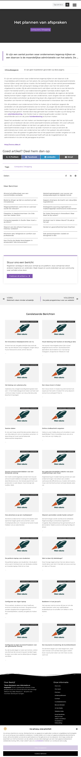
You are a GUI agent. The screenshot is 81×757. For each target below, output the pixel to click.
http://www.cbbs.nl (12, 145)
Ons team (58, 689)
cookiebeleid (39, 741)
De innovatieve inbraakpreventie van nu (19, 342)
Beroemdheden (60, 705)
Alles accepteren (41, 748)
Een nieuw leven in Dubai (51, 385)
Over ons (57, 686)
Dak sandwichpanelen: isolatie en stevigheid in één (56, 234)
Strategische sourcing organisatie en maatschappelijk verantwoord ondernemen (60, 208)
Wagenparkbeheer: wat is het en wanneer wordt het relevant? (20, 208)
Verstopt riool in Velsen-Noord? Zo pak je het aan (58, 221)
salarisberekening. (15, 114)
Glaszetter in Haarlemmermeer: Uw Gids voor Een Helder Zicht (19, 214)
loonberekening (36, 116)
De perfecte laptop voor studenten (17, 558)
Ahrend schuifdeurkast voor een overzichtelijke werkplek (16, 194)
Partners (57, 692)
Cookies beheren (41, 753)
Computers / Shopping (40, 30)
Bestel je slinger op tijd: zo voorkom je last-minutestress (20, 201)
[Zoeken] (67, 5)
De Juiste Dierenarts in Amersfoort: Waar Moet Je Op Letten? (58, 214)
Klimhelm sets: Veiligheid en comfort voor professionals (20, 234)
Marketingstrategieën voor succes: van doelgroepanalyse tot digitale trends (58, 194)
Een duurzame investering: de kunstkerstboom (59, 645)
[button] (77, 729)
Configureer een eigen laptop (15, 601)
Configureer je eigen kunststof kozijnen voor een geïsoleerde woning (21, 645)
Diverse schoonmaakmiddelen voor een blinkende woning (19, 472)
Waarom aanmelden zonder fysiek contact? (57, 515)
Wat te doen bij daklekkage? (52, 558)
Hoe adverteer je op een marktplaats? (18, 515)
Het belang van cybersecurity (15, 385)
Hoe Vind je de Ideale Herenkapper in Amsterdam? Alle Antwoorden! (18, 241)
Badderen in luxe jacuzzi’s (51, 601)
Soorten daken (10, 428)
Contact (57, 698)
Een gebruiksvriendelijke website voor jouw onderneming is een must (57, 472)
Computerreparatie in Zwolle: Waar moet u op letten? (20, 221)
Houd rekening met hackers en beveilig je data (59, 342)
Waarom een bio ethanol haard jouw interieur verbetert (18, 228)
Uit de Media (59, 708)
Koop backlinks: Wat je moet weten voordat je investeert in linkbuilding (60, 719)
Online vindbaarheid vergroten (53, 428)
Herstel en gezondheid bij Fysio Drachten (59, 227)
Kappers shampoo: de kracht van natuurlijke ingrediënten (60, 201)
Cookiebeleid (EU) (60, 701)
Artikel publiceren (60, 695)
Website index (59, 711)
